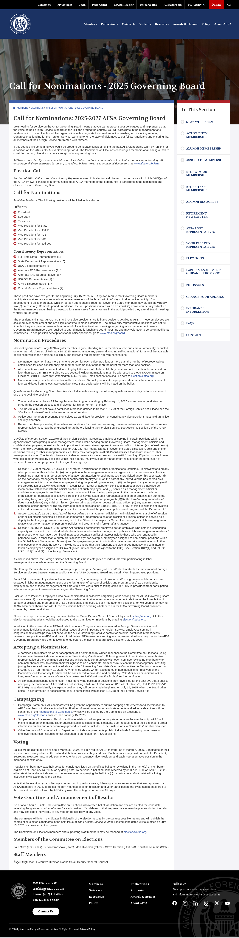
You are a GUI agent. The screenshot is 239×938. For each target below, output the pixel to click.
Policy (206, 24)
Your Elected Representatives (200, 245)
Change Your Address (205, 297)
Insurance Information (197, 310)
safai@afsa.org (141, 616)
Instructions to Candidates (56, 712)
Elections (37, 108)
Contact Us (44, 4)
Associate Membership (205, 161)
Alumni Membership (203, 149)
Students (145, 24)
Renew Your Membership (196, 174)
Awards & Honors (185, 24)
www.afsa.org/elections (32, 715)
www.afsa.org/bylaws (147, 164)
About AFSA (223, 24)
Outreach (128, 24)
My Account (65, 4)
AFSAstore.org (173, 4)
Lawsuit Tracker (124, 4)
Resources (162, 24)
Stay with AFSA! (199, 123)
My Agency (194, 4)
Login (82, 4)
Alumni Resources (202, 202)
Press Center (99, 4)
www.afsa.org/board (112, 333)
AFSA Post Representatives (200, 230)
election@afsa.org (142, 376)
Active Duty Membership (196, 135)
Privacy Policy (87, 930)
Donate (216, 4)
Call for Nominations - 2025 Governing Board (74, 108)
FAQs (190, 324)
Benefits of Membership (196, 189)
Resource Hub (148, 4)
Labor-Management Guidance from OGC (203, 272)
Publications (109, 24)
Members (90, 24)
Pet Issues (195, 286)
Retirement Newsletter (196, 216)
